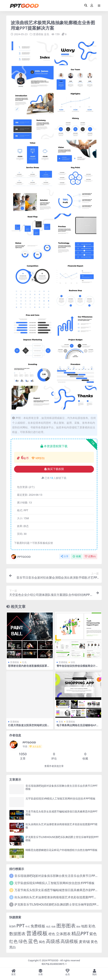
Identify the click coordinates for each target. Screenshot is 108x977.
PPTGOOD (21, 557)
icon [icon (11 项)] (12, 926)
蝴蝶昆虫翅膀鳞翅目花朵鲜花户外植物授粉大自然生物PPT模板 (61, 849)
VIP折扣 (38, 458)
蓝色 (46, 34)
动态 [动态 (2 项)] (48, 926)
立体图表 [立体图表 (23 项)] (63, 933)
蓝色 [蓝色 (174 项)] (33, 940)
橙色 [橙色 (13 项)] (51, 933)
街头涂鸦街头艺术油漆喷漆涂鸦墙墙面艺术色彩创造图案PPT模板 (61, 825)
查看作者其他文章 (54, 766)
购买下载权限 (54, 469)
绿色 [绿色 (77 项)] (22, 941)
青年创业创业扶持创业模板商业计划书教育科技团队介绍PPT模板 (77, 667)
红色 (24, 662)
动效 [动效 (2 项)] (53, 926)
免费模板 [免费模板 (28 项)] (38, 926)
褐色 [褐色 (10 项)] (42, 941)
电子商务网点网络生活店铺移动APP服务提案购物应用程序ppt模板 (77, 726)
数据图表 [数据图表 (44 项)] (17, 933)
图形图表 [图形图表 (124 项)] (66, 925)
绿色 (73, 662)
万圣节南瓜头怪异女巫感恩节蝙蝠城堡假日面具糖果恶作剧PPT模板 (61, 812)
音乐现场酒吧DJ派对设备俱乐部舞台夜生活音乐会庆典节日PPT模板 (61, 787)
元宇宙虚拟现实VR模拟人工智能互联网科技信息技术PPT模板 (60, 798)
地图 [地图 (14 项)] (84, 926)
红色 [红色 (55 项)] (13, 941)
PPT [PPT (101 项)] (20, 925)
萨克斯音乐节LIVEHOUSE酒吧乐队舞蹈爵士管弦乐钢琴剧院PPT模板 (62, 838)
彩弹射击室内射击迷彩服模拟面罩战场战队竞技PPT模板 (29, 667)
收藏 (76, 556)
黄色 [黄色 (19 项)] (94, 941)
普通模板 (38, 34)
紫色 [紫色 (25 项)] (93, 933)
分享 (64, 556)
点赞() (90, 556)
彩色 (61, 721)
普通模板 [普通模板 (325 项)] (37, 933)
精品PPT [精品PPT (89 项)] (80, 933)
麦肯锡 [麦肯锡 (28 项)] (84, 941)
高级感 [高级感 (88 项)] (53, 941)
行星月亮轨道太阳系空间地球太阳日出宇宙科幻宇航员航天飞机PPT (29, 726)
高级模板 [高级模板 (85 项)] (69, 941)
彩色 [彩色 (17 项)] (91, 926)
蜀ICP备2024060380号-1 (54, 963)
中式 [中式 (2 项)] (27, 926)
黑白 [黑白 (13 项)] (12, 947)
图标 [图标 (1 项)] (78, 926)
